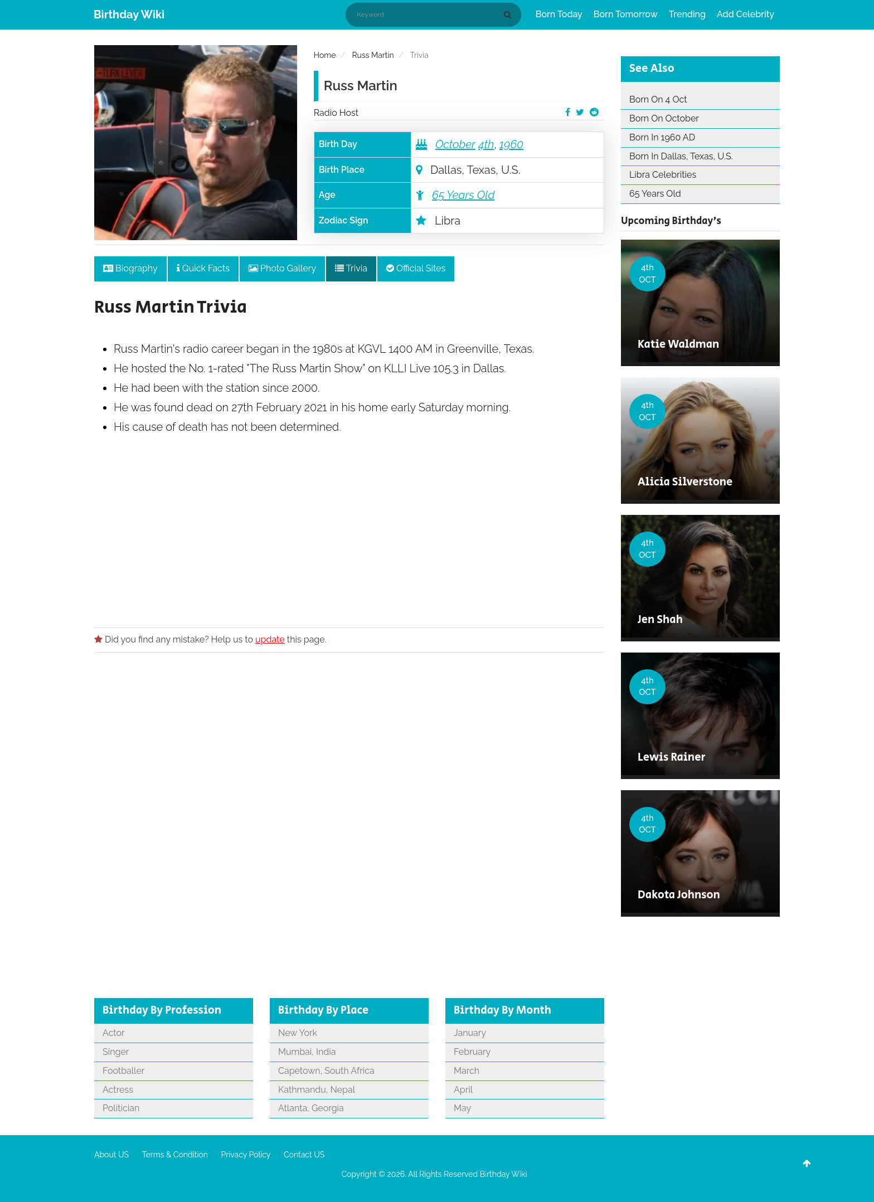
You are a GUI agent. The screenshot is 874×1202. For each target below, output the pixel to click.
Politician (121, 1108)
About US (111, 1154)
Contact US (304, 1154)
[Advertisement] (349, 564)
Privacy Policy (246, 1154)
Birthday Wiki (129, 14)
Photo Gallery (282, 268)
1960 (511, 144)
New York (297, 1033)
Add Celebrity (745, 14)
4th (486, 144)
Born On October (664, 118)
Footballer (123, 1070)
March (466, 1070)
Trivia (351, 268)
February (472, 1052)
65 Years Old (463, 195)
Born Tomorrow (626, 14)
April (463, 1089)
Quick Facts (203, 268)
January (470, 1033)
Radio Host (336, 113)
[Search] (509, 14)
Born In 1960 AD (662, 137)
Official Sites (415, 268)
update (270, 639)
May (462, 1108)
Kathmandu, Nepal (316, 1089)
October (455, 144)
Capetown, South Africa (326, 1070)
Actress (118, 1089)
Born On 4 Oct (658, 99)
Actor (114, 1033)
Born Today (559, 14)
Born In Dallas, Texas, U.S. (681, 156)
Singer (116, 1052)
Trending (687, 14)
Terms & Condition (175, 1154)
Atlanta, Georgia (311, 1108)
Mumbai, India (307, 1052)
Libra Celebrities (662, 174)
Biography (130, 268)
